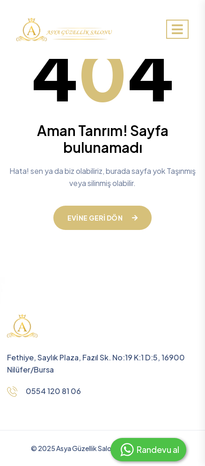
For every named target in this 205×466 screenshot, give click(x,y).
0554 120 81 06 (53, 391)
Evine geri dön (102, 218)
